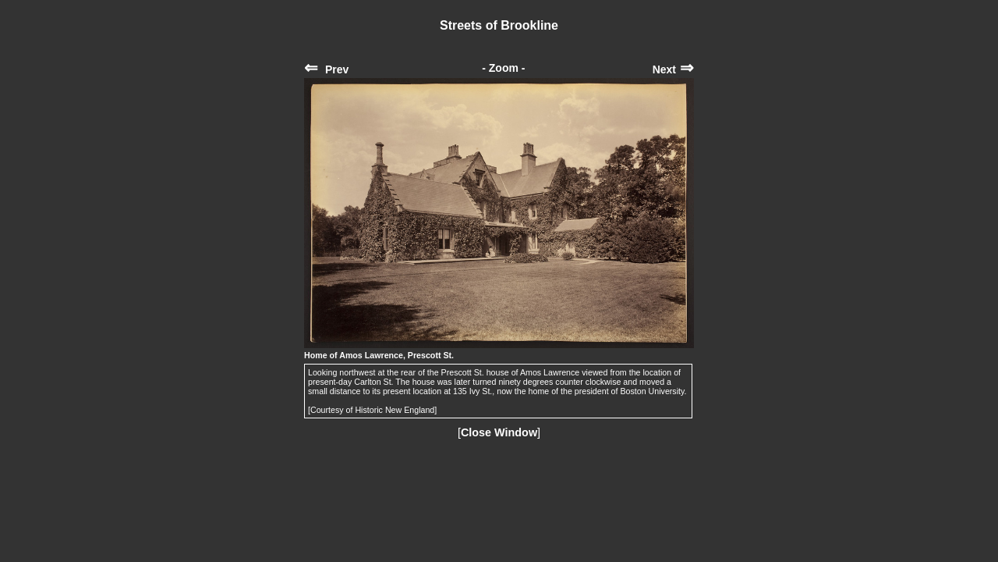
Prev (326, 69)
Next (673, 69)
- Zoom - (503, 68)
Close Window (499, 432)
